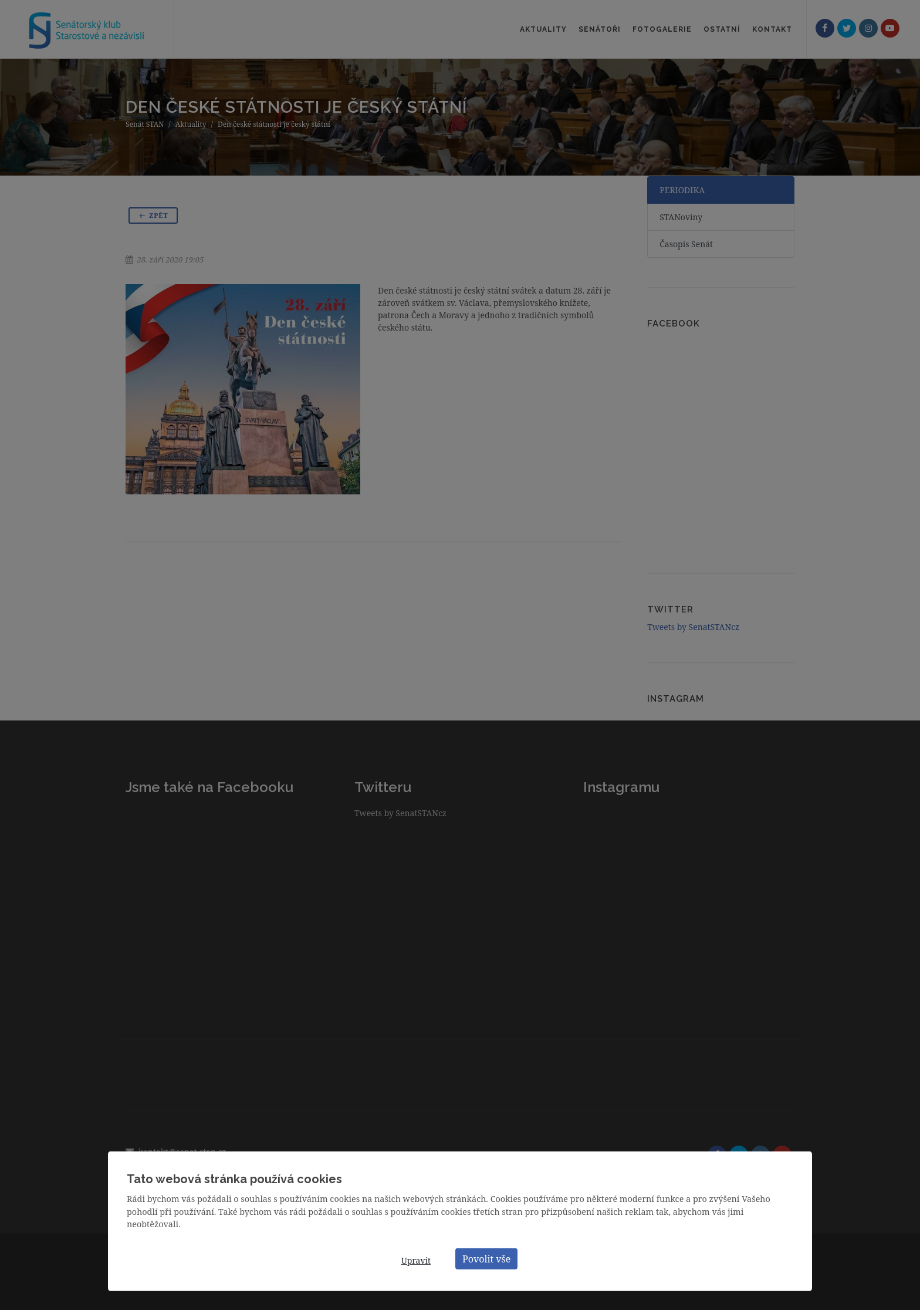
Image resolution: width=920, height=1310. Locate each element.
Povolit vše (486, 1258)
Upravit (416, 1260)
